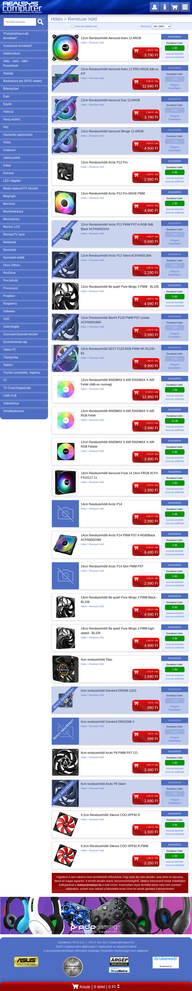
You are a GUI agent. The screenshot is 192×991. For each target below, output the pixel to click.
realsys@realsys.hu (122, 942)
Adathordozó (11, 53)
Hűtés (24, 142)
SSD (24, 318)
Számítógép (11, 326)
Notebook (24, 242)
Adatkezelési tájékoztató (80, 946)
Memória (24, 203)
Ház (24, 127)
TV (5, 380)
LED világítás (12, 180)
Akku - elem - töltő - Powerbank (24, 63)
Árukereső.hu (166, 966)
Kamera (24, 173)
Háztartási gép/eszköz (18, 134)
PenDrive (9, 272)
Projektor (9, 295)
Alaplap (24, 73)
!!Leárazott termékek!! (17, 45)
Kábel (24, 165)
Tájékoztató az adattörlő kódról (117, 946)
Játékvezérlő (24, 157)
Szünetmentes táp (15, 341)
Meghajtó (24, 196)
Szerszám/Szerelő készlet (20, 334)
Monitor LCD (11, 226)
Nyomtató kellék (24, 257)
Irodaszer (9, 150)
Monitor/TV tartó (14, 234)
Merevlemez (24, 219)
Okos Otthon (11, 265)
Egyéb (7, 104)
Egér (24, 96)
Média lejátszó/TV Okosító (20, 188)
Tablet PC (24, 349)
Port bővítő (10, 280)
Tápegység (10, 357)
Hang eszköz (24, 119)
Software (9, 311)
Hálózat (24, 111)
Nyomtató (9, 249)
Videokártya (24, 403)
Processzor (24, 288)
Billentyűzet (24, 88)
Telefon (24, 365)
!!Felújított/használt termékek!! (24, 36)
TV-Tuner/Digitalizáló (17, 388)
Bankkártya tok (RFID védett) (22, 81)
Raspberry (10, 303)
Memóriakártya (24, 211)
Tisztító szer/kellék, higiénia (21, 372)
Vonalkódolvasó (13, 411)
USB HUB (9, 395)
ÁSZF (59, 946)
